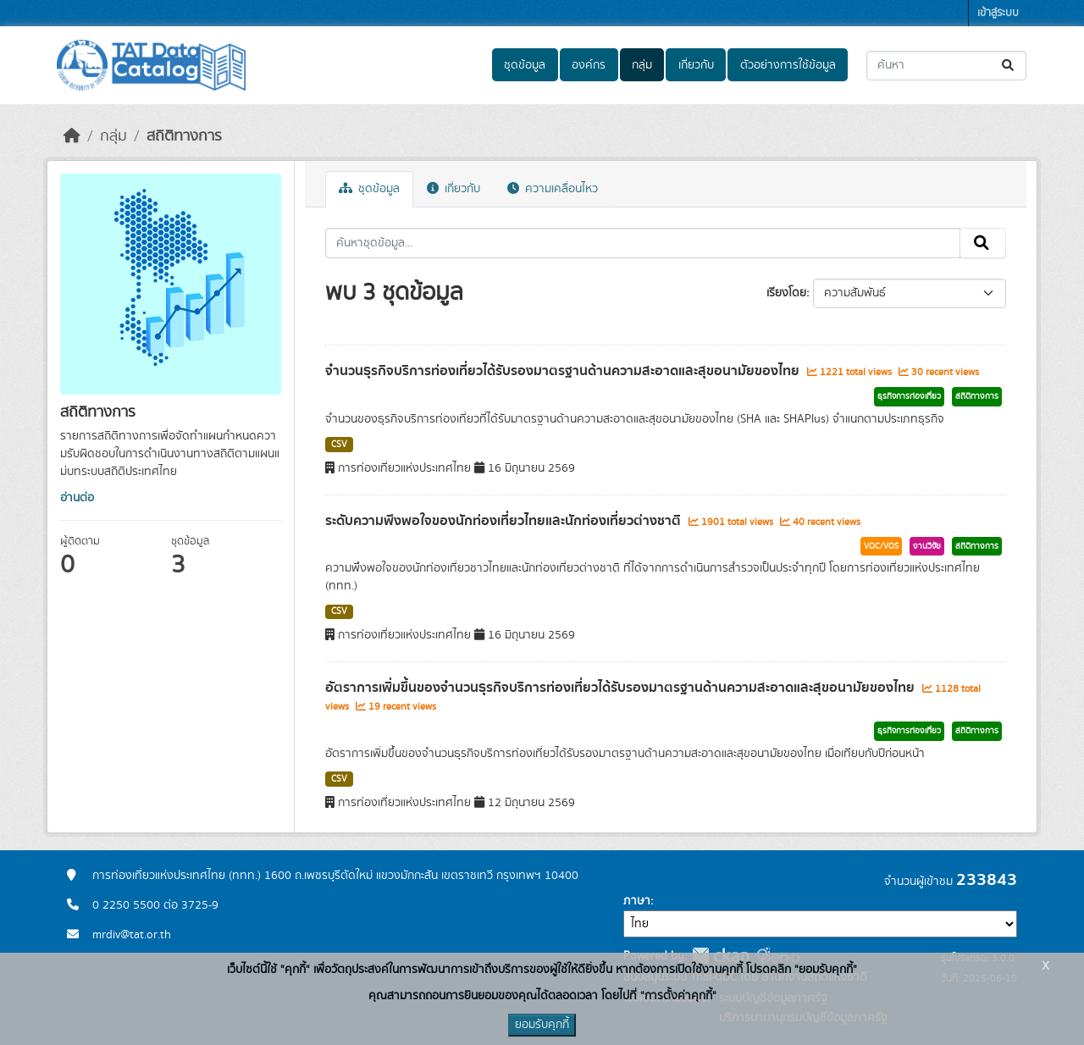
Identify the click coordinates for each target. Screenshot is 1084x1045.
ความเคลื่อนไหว (552, 188)
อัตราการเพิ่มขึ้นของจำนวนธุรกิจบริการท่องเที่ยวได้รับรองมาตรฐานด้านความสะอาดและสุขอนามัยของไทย (621, 688)
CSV (339, 444)
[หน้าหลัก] (72, 136)
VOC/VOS (881, 546)
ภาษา (636, 901)
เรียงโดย (786, 293)
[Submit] (1009, 65)
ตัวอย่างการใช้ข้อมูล (788, 65)
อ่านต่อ (77, 497)
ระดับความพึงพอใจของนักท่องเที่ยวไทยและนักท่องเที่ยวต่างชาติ (504, 521)
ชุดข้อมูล (524, 65)
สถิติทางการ (184, 136)
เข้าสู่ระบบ (998, 13)
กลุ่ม (642, 65)
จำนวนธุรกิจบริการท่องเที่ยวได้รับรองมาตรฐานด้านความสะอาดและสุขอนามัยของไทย (564, 371)
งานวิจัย (927, 546)
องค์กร (589, 65)
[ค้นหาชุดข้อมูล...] (946, 65)
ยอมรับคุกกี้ (542, 1024)
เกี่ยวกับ (696, 65)
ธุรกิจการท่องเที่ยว (909, 396)
